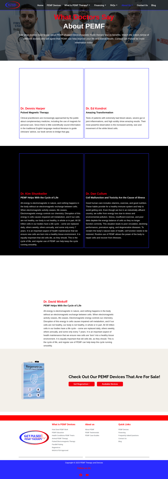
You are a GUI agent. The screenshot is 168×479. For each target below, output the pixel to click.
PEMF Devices (54, 5)
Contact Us (142, 5)
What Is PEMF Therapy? (77, 5)
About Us (127, 5)
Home (40, 5)
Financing (100, 5)
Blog (153, 5)
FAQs (113, 5)
